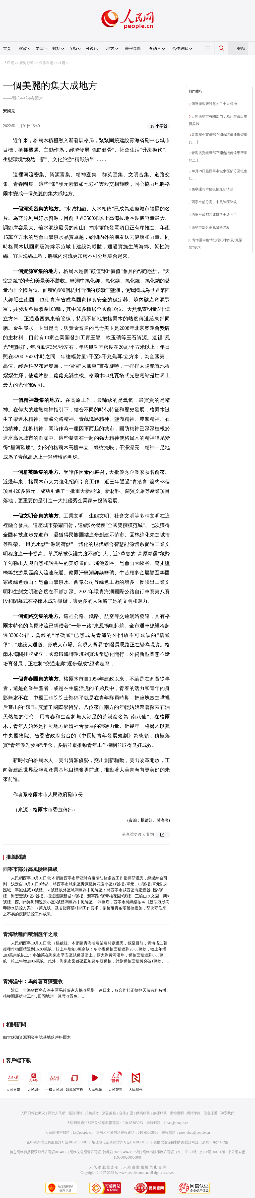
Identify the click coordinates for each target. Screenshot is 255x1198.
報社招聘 (75, 1113)
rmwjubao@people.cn (194, 1132)
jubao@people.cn (176, 1123)
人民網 (9, 63)
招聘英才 (92, 1113)
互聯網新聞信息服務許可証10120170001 (57, 1142)
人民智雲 (115, 1080)
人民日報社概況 (33, 1113)
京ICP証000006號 (212, 1152)
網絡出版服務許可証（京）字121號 (170, 1152)
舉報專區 (133, 48)
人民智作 (135, 1080)
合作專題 (46, 63)
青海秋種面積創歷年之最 (30, 934)
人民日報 (13, 1080)
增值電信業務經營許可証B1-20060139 (120, 1142)
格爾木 (63, 63)
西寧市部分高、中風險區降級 (214, 202)
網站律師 (193, 1113)
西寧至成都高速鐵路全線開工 (214, 215)
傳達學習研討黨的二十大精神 (214, 104)
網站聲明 (177, 1113)
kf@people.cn (83, 1132)
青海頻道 (27, 63)
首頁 (7, 48)
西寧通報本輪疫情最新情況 (212, 189)
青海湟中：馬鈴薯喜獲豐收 (33, 981)
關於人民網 (56, 1113)
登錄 (241, 48)
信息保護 (210, 1113)
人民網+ (33, 1080)
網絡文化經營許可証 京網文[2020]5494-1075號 (105, 1152)
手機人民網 (54, 1080)
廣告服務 (109, 1113)
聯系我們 (227, 1113)
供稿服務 (143, 1113)
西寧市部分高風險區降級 (30, 869)
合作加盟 (126, 1113)
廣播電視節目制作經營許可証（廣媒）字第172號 (190, 1142)
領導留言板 (74, 1080)
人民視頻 (95, 1080)
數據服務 (160, 1113)
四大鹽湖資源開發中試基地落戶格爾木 (37, 1037)
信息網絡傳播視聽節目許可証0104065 (38, 1152)
